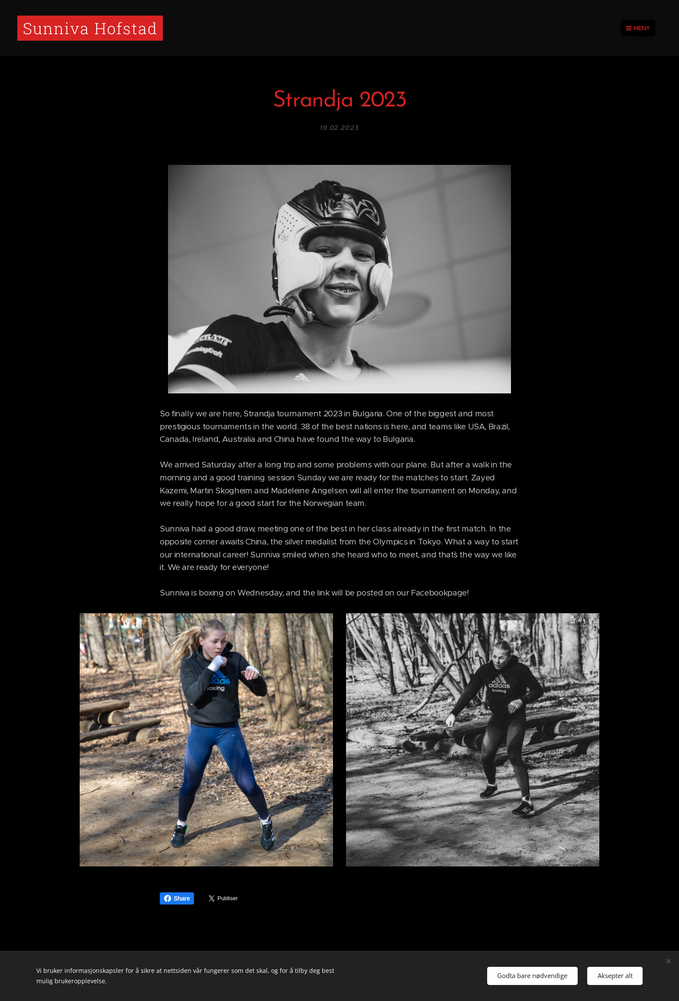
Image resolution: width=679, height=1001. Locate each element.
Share (177, 898)
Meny (638, 28)
